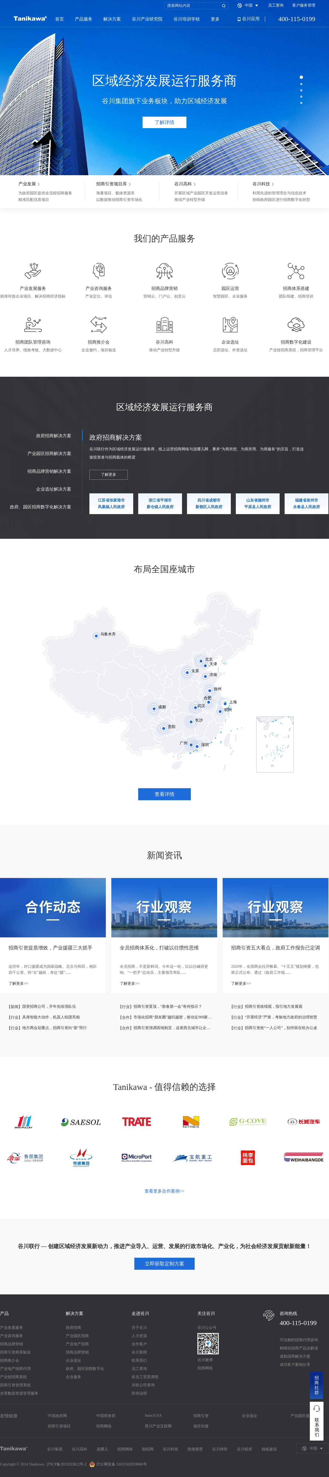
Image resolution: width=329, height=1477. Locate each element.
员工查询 (275, 5)
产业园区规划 (301, 1416)
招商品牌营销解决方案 (49, 471)
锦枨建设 (269, 1449)
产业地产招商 (77, 1344)
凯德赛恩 (195, 1449)
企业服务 (73, 1377)
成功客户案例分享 (295, 1365)
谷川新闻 (139, 1352)
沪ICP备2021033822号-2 (66, 1464)
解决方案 (112, 19)
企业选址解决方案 (53, 489)
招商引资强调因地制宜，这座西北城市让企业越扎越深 (173, 1028)
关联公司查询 (143, 1385)
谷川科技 (170, 1449)
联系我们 (139, 1360)
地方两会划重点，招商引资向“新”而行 (54, 1028)
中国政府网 (57, 1416)
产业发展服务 (11, 1328)
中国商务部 (105, 1416)
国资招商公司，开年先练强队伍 (49, 1006)
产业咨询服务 (11, 1336)
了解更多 (108, 475)
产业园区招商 (77, 1336)
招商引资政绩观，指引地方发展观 (273, 1006)
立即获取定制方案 (164, 1263)
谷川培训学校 (187, 19)
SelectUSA (153, 1415)
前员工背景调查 (145, 1377)
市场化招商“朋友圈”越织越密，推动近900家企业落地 (173, 1017)
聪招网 (148, 1449)
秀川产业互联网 (158, 1426)
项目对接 (201, 1426)
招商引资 (201, 1416)
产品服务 (83, 19)
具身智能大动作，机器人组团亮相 (51, 1017)
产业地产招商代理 (15, 1369)
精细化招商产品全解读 (299, 1348)
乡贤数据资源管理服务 (19, 1393)
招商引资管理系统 (15, 1385)
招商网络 (205, 1368)
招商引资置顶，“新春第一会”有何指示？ (168, 1006)
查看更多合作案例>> (164, 1191)
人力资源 (139, 1336)
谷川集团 (55, 1449)
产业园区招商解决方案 (49, 453)
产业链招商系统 (13, 1377)
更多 (215, 19)
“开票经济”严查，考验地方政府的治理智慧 (281, 1017)
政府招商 (73, 1328)
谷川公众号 (207, 1328)
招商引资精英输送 (15, 1352)
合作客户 (139, 1344)
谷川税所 (244, 1449)
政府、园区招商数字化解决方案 (40, 507)
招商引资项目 (59, 1426)
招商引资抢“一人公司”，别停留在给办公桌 (281, 1028)
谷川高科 (79, 1449)
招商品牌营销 (11, 1344)
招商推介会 (9, 1360)
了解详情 (164, 122)
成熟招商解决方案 (295, 1356)
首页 (59, 19)
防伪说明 (139, 1393)
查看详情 (164, 794)
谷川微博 (205, 1360)
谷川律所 (220, 1449)
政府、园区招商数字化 (85, 1369)
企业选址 (73, 1360)
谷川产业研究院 (147, 19)
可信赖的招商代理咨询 (299, 1340)
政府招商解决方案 (53, 435)
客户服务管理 (303, 5)
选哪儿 (102, 1449)
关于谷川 (139, 1328)
